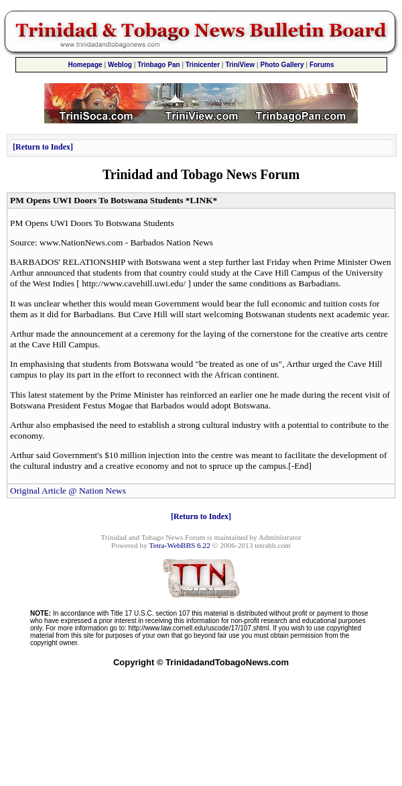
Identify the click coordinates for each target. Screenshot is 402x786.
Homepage (85, 64)
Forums (322, 64)
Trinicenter (203, 64)
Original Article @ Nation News (68, 491)
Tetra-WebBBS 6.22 (179, 545)
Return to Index (42, 147)
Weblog (120, 64)
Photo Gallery (282, 64)
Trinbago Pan (158, 64)
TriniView (240, 64)
